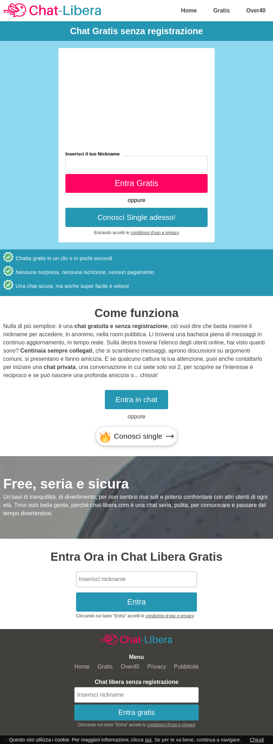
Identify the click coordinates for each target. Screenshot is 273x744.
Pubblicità (186, 667)
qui (148, 740)
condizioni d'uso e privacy (154, 232)
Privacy (156, 667)
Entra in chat (136, 399)
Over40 (256, 10)
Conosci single (138, 436)
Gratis (221, 10)
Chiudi (257, 740)
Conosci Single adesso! (136, 217)
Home (189, 10)
